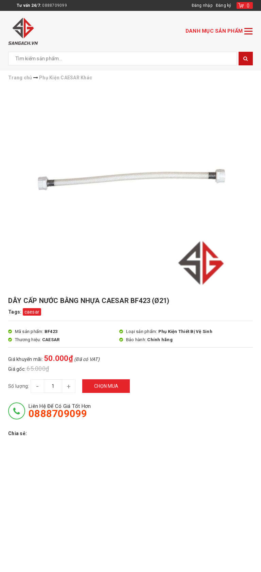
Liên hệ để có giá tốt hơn (60, 411)
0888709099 (54, 5)
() (248, 5)
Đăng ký (223, 5)
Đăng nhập (202, 5)
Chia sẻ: (17, 433)
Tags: (15, 312)
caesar (32, 312)
